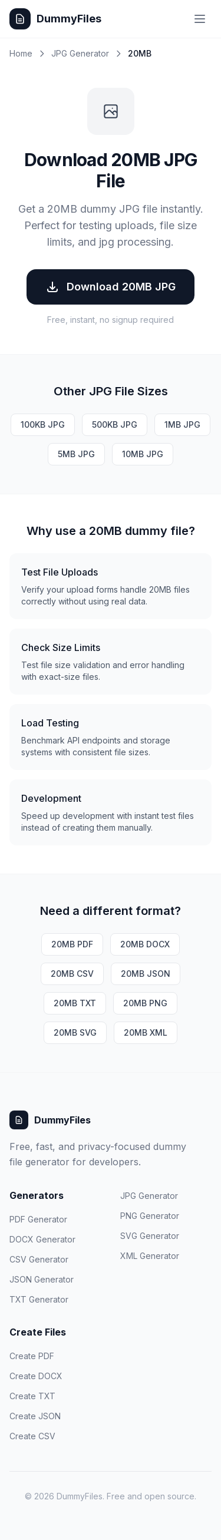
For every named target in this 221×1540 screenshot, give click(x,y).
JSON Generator (41, 1279)
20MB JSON (145, 974)
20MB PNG (145, 1003)
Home (20, 53)
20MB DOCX (145, 944)
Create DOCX (35, 1376)
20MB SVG (75, 1032)
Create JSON (35, 1416)
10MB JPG (142, 454)
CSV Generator (38, 1259)
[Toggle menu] (200, 19)
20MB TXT (75, 1003)
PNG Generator (149, 1216)
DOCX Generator (42, 1239)
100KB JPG (43, 424)
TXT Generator (38, 1299)
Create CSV (32, 1436)
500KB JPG (114, 424)
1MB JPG (182, 424)
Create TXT (32, 1396)
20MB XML (145, 1032)
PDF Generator (38, 1219)
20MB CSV (72, 974)
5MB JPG (76, 454)
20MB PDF (72, 944)
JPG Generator (80, 53)
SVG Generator (149, 1236)
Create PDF (31, 1356)
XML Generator (149, 1256)
